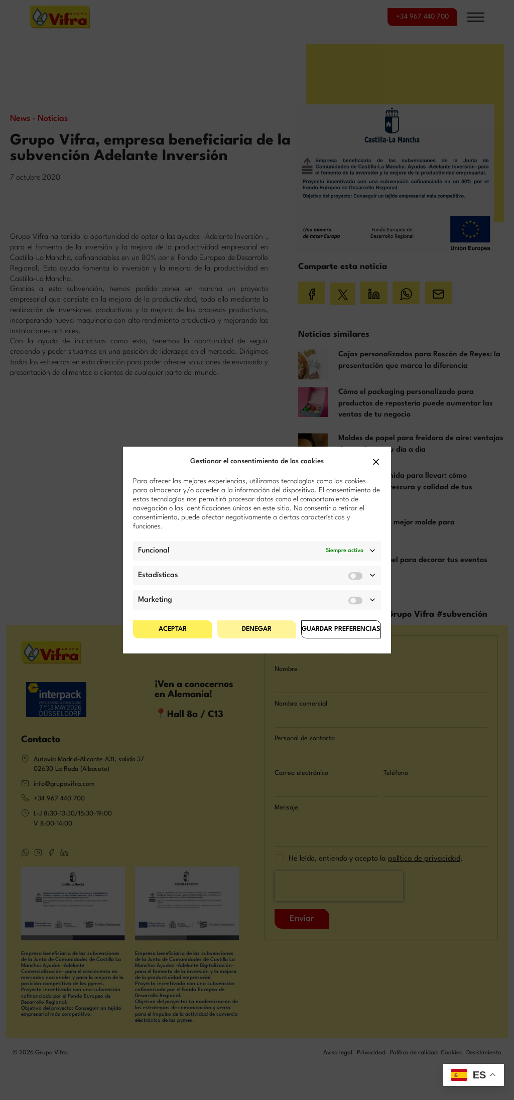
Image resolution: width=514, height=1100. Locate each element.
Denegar (257, 629)
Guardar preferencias (341, 629)
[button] (376, 462)
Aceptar (173, 629)
